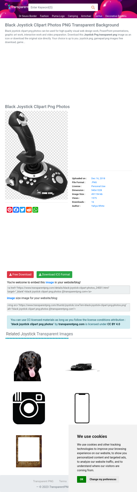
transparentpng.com (72, 324)
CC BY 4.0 (113, 324)
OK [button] (81, 479)
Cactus (98, 16)
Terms (63, 481)
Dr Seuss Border (28, 16)
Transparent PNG (43, 481)
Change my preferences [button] (103, 479)
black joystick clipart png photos (32, 324)
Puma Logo (58, 16)
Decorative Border (115, 16)
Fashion (44, 16)
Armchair (86, 16)
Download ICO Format (54, 274)
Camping (73, 16)
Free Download (20, 274)
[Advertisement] (68, 75)
